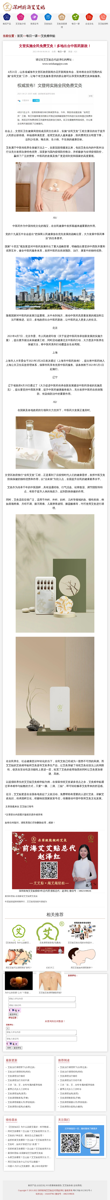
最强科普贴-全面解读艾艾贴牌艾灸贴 (21, 896)
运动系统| (77, 1185)
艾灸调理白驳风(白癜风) (19, 1106)
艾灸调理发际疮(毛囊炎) (50, 943)
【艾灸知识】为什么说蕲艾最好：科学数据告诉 (19, 943)
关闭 (9, 1048)
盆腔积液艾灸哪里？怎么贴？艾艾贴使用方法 (29, 1140)
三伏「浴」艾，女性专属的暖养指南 (25, 1085)
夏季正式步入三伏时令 (18, 1089)
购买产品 (7, 19)
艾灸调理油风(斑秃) (17, 1093)
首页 (20, 35)
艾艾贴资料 (103, 19)
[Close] (7, 1028)
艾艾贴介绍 (21, 19)
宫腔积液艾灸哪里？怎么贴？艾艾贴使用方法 (29, 1149)
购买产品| (32, 1185)
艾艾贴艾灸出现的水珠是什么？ (82, 943)
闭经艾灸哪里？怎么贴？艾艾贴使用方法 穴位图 (30, 1131)
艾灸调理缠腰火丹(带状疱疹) (21, 1102)
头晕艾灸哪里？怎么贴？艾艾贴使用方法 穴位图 (30, 1157)
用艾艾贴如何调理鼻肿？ (82, 968)
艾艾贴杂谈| (68, 1185)
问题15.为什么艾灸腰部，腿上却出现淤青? (28, 1166)
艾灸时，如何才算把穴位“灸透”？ (24, 1144)
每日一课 (76, 19)
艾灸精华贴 (48, 35)
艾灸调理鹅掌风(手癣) (18, 1098)
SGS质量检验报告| (54, 1185)
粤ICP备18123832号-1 (82, 1190)
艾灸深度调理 (62, 20)
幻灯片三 (50, 968)
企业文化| (41, 1185)
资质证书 (34, 19)
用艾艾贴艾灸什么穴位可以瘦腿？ (24, 1162)
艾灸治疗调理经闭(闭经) (19, 1072)
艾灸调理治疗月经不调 (18, 1080)
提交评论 (13, 1014)
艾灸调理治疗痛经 (16, 1076)
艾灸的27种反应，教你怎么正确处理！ (26, 1135)
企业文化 (89, 19)
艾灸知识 (48, 19)
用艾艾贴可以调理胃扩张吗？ (19, 968)
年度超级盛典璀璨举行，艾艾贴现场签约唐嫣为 (26, 902)
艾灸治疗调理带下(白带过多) (21, 1067)
